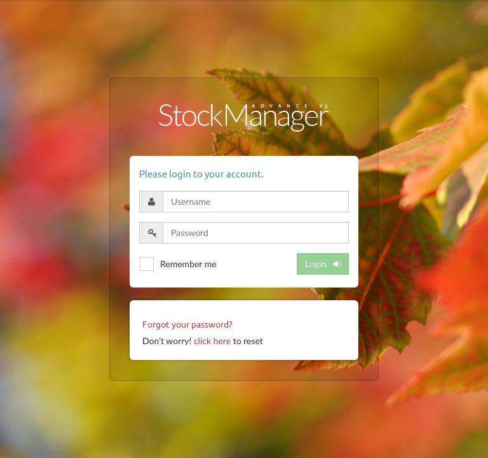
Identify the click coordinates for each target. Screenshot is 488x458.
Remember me (188, 263)
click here (212, 340)
